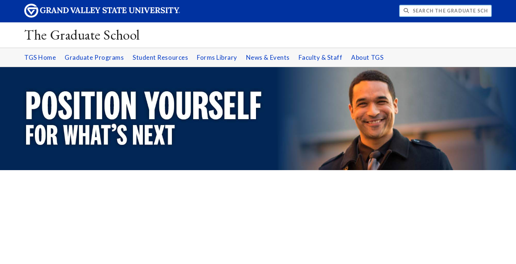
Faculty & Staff (321, 57)
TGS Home (40, 57)
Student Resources (160, 57)
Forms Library (217, 57)
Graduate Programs (94, 57)
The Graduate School (82, 35)
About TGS (367, 57)
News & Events (268, 57)
